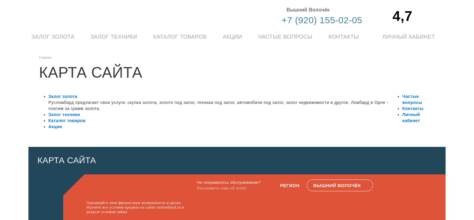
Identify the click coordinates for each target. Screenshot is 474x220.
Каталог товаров (180, 37)
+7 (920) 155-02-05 (322, 20)
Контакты (343, 37)
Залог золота (53, 37)
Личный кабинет (408, 37)
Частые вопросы (285, 37)
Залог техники (113, 37)
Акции (232, 37)
